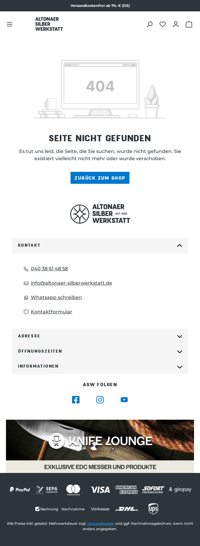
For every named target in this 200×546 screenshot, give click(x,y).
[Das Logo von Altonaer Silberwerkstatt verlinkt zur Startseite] (100, 214)
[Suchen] (150, 24)
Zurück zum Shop (99, 178)
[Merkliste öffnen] (163, 24)
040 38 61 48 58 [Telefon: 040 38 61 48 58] (46, 269)
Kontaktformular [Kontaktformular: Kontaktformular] (48, 312)
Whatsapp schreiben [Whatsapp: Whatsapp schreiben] (53, 297)
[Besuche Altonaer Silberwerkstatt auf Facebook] (76, 399)
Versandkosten (100, 523)
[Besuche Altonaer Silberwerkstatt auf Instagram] (100, 399)
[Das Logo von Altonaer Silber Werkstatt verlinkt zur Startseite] (49, 24)
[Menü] (9, 24)
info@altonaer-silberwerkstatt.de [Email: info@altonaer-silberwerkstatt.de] (68, 283)
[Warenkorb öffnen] (190, 24)
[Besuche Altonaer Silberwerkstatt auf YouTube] (124, 399)
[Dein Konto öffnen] (176, 24)
